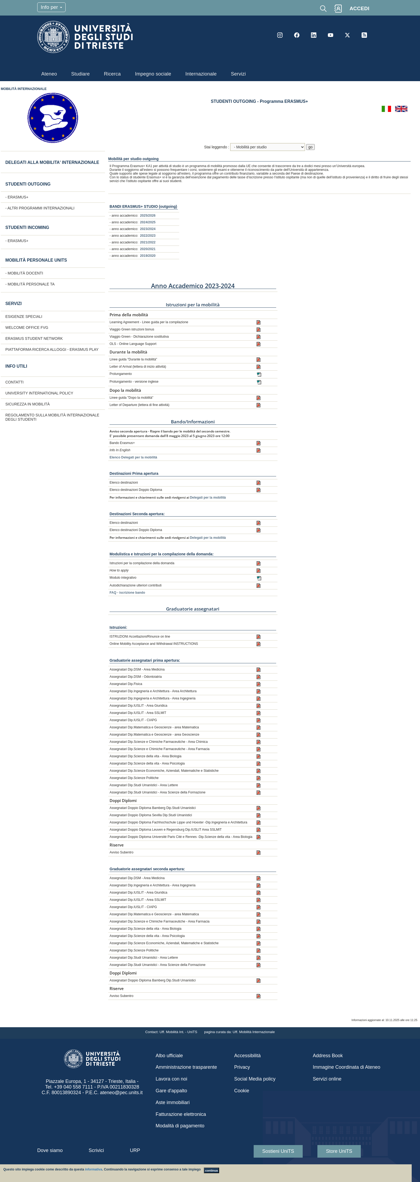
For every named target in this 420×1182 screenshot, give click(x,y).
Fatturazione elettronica (181, 1114)
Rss (364, 35)
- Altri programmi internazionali (39, 208)
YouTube (330, 35)
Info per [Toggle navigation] (51, 7)
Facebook (296, 35)
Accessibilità (247, 1055)
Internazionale (201, 74)
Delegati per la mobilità (208, 497)
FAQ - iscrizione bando (127, 592)
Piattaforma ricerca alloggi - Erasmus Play (52, 349)
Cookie (241, 1090)
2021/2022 (148, 242)
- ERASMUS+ (16, 197)
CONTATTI (14, 382)
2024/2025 (148, 222)
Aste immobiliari (173, 1102)
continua (211, 1170)
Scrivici (96, 1150)
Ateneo (49, 74)
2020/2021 (148, 249)
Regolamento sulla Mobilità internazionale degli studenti (52, 417)
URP (135, 1150)
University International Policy (39, 393)
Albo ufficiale (169, 1055)
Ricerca (112, 74)
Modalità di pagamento (180, 1125)
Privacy (242, 1067)
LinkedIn (313, 35)
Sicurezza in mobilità (27, 404)
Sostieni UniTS (278, 1151)
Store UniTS (339, 1151)
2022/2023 (148, 236)
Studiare (80, 74)
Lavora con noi (171, 1079)
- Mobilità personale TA (30, 284)
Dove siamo (50, 1150)
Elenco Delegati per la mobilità (133, 457)
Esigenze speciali (23, 316)
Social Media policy (254, 1079)
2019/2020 (148, 256)
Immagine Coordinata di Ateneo (346, 1067)
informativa (93, 1169)
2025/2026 (148, 215)
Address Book (328, 1055)
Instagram (279, 35)
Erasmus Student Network (34, 338)
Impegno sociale (153, 74)
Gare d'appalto (171, 1090)
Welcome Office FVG (26, 327)
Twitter (347, 35)
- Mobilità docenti (24, 273)
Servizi (238, 74)
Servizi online (327, 1079)
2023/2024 (148, 229)
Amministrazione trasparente (186, 1067)
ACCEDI (359, 8)
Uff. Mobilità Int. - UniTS (178, 1032)
